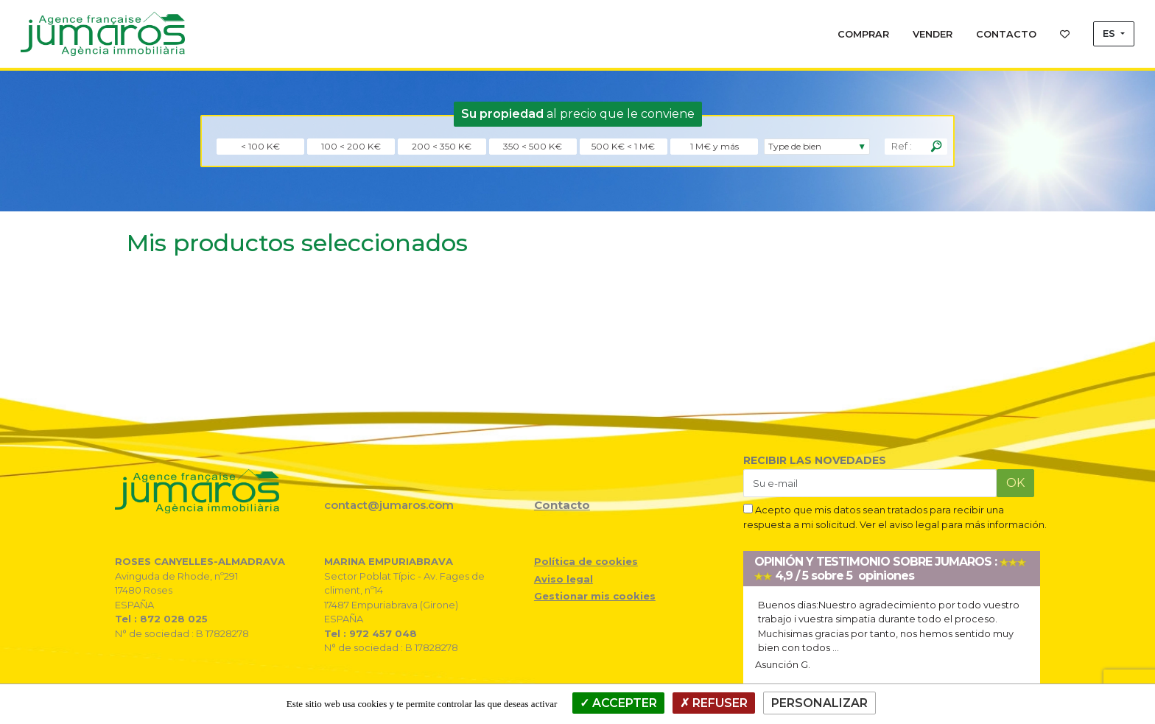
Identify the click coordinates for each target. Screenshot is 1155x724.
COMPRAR (863, 34)
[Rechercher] (936, 146)
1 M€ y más (714, 146)
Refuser (714, 703)
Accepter (618, 703)
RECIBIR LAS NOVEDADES (814, 460)
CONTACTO (1006, 34)
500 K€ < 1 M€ (623, 146)
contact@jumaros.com (389, 505)
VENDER (932, 34)
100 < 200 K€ (351, 146)
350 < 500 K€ (532, 146)
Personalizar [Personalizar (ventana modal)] (819, 703)
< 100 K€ (260, 146)
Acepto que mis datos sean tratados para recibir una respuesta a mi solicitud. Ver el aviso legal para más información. (895, 517)
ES (1110, 33)
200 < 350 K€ (441, 146)
